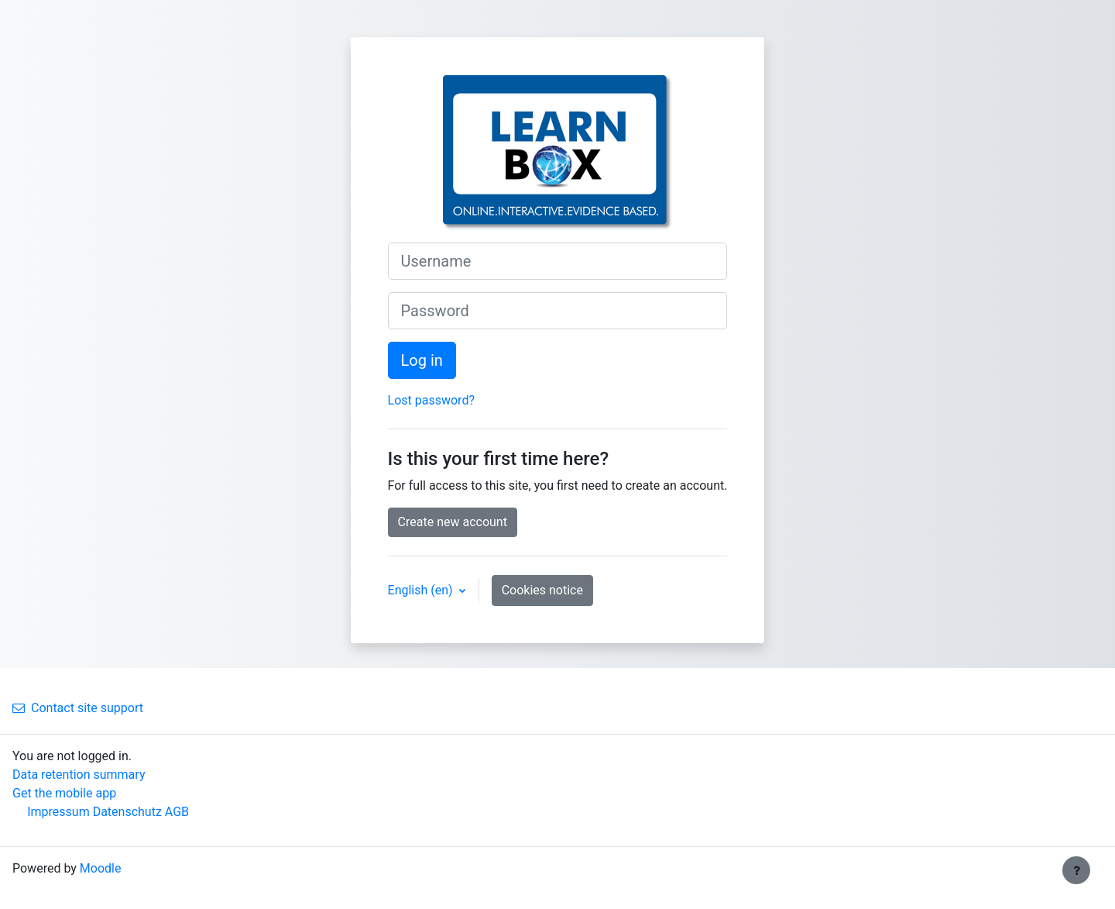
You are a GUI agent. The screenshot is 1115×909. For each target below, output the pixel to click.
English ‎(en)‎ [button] (422, 590)
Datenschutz (127, 811)
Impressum (58, 811)
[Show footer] (1076, 870)
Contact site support (77, 708)
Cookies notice (542, 590)
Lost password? (431, 400)
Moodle (101, 868)
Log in (422, 360)
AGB (177, 811)
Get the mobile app (64, 793)
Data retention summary (78, 774)
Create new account (452, 522)
